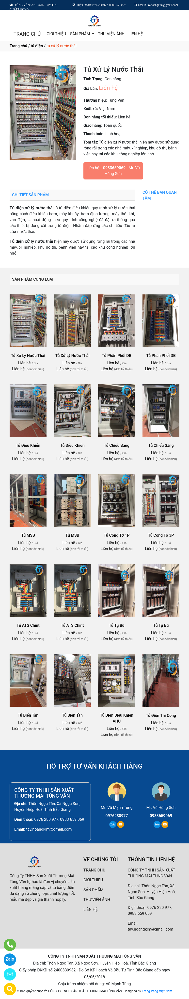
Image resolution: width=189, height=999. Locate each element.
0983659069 (114, 167)
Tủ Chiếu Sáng (116, 445)
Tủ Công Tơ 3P (161, 535)
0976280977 (117, 815)
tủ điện (37, 46)
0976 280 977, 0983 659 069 (59, 819)
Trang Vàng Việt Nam (157, 991)
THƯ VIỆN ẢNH (111, 34)
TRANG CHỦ (27, 34)
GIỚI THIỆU (56, 34)
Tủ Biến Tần (28, 715)
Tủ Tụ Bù (117, 625)
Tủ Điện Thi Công (161, 715)
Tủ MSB (28, 535)
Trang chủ (18, 46)
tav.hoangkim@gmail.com (49, 829)
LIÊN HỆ (135, 34)
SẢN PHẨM (80, 34)
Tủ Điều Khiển (28, 445)
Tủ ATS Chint (27, 625)
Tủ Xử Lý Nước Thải (28, 355)
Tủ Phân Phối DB (116, 355)
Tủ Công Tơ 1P (116, 535)
